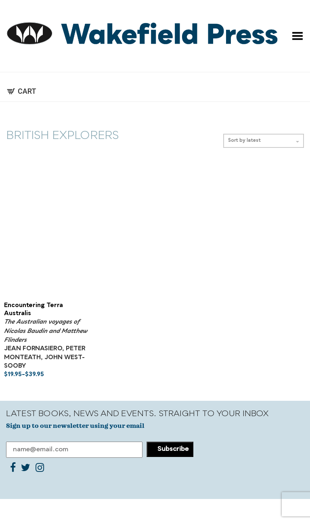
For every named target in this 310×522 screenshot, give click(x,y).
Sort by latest (263, 141)
